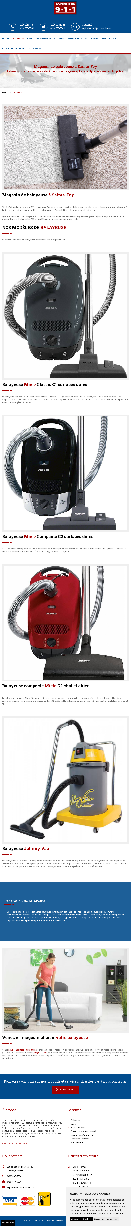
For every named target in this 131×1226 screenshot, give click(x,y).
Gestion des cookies (8, 1223)
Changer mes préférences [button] (105, 1219)
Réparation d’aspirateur (104, 38)
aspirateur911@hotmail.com (96, 28)
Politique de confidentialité (14, 1143)
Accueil (6, 38)
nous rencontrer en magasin (22, 1049)
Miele (29, 38)
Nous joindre (34, 48)
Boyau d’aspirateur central (73, 38)
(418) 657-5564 (26, 28)
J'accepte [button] (75, 1219)
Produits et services (13, 48)
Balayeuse (18, 38)
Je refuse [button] (87, 1219)
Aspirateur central (45, 38)
